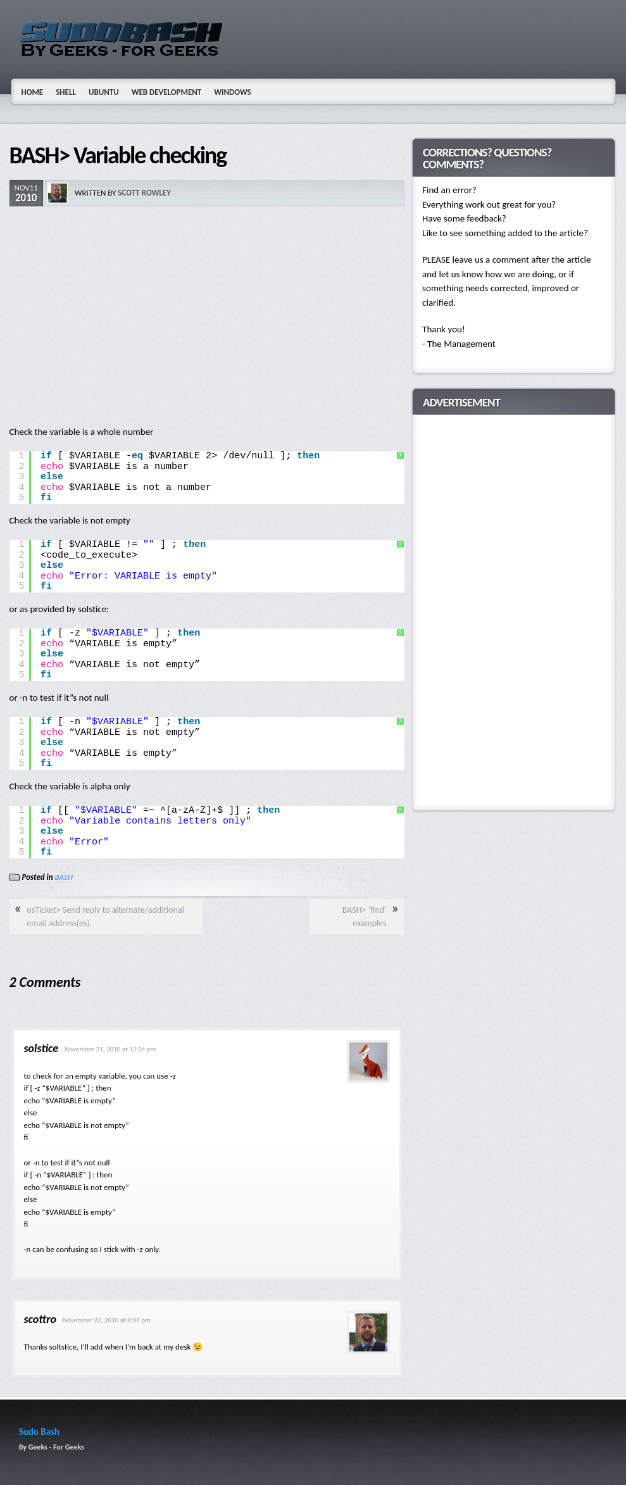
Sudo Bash (39, 1432)
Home (33, 92)
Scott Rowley (144, 192)
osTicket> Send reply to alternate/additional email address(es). (105, 917)
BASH (64, 877)
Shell (66, 92)
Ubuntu (104, 92)
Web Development (167, 92)
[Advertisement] (206, 317)
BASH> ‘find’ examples (364, 917)
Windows (232, 92)
